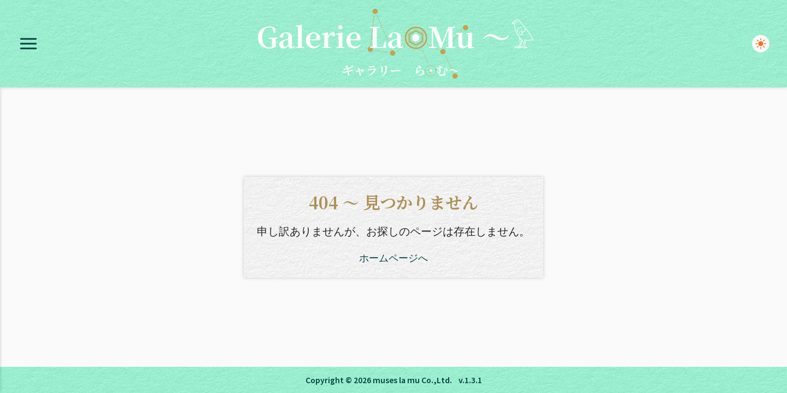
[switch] (761, 43)
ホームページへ (393, 257)
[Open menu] (28, 44)
